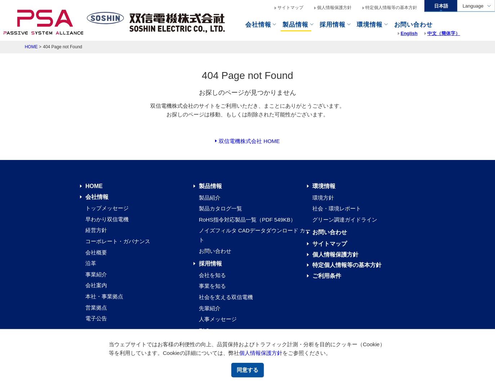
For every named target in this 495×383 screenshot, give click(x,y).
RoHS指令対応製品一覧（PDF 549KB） (247, 220)
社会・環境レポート (336, 208)
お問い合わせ (215, 251)
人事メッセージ (218, 319)
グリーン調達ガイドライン (344, 220)
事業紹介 (96, 274)
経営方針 (96, 230)
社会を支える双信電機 (226, 297)
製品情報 (295, 24)
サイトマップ (290, 7)
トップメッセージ (107, 208)
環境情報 (369, 24)
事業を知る (212, 286)
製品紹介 (209, 198)
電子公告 (96, 318)
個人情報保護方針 (260, 353)
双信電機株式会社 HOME (249, 141)
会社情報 (258, 24)
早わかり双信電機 (107, 219)
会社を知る (212, 275)
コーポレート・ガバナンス (117, 241)
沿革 (90, 263)
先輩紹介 (209, 308)
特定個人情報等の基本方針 (391, 7)
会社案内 (96, 285)
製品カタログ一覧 (220, 208)
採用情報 (210, 263)
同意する (247, 370)
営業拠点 (96, 307)
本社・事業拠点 (104, 296)
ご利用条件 (326, 276)
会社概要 (96, 252)
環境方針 (323, 198)
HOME (31, 46)
